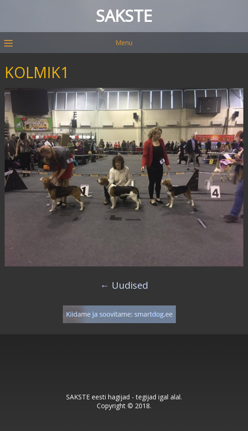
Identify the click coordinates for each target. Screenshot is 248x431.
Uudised (124, 285)
